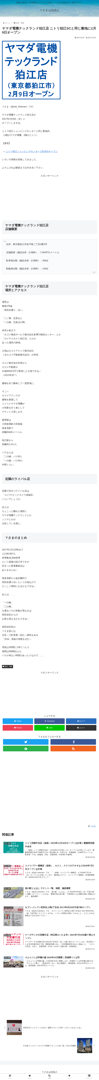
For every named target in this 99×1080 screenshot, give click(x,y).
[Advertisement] (49, 195)
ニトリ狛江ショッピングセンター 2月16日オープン (32, 151)
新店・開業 (7, 666)
